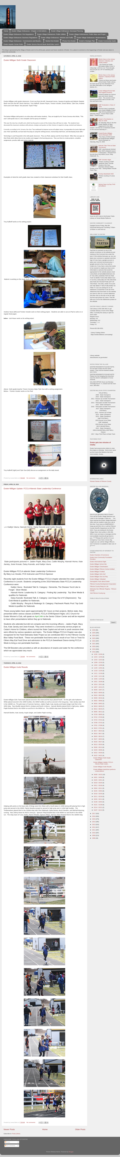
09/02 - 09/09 (98, 700)
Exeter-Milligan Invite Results (16, 667)
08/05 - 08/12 (98, 711)
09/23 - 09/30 (98, 692)
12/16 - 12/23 (98, 660)
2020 (94, 646)
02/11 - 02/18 (98, 796)
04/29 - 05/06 (98, 750)
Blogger (71, 1152)
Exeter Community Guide (107, 41)
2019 (94, 649)
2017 (94, 813)
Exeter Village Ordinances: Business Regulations (20, 37)
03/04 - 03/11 (98, 788)
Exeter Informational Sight (98, 561)
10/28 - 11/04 (98, 679)
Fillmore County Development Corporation (103, 584)
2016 (94, 816)
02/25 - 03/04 (98, 791)
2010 (94, 832)
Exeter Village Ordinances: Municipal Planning (67, 31)
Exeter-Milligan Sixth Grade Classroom (20, 60)
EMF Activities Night (104, 160)
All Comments (10, 1145)
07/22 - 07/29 (98, 717)
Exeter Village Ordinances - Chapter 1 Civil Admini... (30, 31)
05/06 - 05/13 (98, 747)
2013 (94, 824)
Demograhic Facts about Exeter (100, 581)
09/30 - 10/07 (98, 690)
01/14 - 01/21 (98, 807)
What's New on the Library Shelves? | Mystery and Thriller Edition (106, 60)
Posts (7, 1142)
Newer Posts (9, 1129)
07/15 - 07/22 (98, 720)
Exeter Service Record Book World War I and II (43, 44)
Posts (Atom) (16, 1133)
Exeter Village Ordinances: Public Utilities (51, 34)
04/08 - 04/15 (98, 774)
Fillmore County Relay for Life (99, 586)
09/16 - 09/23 (98, 695)
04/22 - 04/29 (98, 752)
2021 (94, 643)
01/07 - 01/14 (98, 810)
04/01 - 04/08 (98, 777)
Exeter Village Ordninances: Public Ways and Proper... (88, 34)
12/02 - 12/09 (98, 665)
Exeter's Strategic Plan (87, 41)
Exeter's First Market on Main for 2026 (105, 120)
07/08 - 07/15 (98, 722)
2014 (94, 821)
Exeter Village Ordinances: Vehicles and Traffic (57, 37)
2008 (94, 838)
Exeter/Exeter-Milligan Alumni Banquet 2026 (105, 134)
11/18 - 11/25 (98, 670)
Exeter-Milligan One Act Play (99, 576)
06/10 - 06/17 (98, 733)
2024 (94, 635)
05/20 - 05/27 (98, 742)
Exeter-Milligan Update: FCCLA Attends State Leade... (103, 763)
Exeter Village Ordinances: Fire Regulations (19, 34)
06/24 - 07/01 (98, 728)
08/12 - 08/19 (98, 709)
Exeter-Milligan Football (97, 571)
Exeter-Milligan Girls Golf (97, 574)
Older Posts (80, 1129)
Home (6, 31)
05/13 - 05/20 (98, 744)
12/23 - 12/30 (98, 657)
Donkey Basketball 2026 (106, 174)
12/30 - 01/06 (98, 654)
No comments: (31, 478)
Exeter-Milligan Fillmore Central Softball (102, 569)
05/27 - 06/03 (98, 739)
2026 (94, 630)
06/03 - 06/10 (98, 736)
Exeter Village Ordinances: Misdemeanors (91, 37)
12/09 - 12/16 (98, 662)
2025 (94, 632)
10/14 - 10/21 (98, 684)
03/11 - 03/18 (98, 785)
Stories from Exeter (52, 41)
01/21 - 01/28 (98, 804)
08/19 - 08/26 (98, 706)
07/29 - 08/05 (98, 714)
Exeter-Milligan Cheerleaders (99, 566)
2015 (94, 819)
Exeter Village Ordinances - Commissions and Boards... (23, 41)
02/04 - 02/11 (98, 799)
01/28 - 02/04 (98, 802)
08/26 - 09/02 (98, 703)
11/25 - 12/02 (98, 668)
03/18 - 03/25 (98, 782)
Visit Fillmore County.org (97, 593)
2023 (94, 638)
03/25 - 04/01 (98, 780)
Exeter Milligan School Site (98, 564)
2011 (94, 830)
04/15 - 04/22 (98, 755)
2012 (94, 827)
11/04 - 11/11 (98, 676)
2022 (94, 641)
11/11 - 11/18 (98, 673)
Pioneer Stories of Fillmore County (100, 481)
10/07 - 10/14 (98, 687)
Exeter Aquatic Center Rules (13, 44)
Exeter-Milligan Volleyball (98, 579)
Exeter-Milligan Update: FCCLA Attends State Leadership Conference (32, 489)
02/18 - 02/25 (98, 793)
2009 (94, 835)
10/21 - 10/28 (98, 681)
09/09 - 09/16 (98, 698)
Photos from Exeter (69, 41)
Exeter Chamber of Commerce (99, 555)
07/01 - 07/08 (98, 725)
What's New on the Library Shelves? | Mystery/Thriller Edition (106, 76)
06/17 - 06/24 (98, 731)
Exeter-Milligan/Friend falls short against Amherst (106, 91)
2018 (94, 652)
